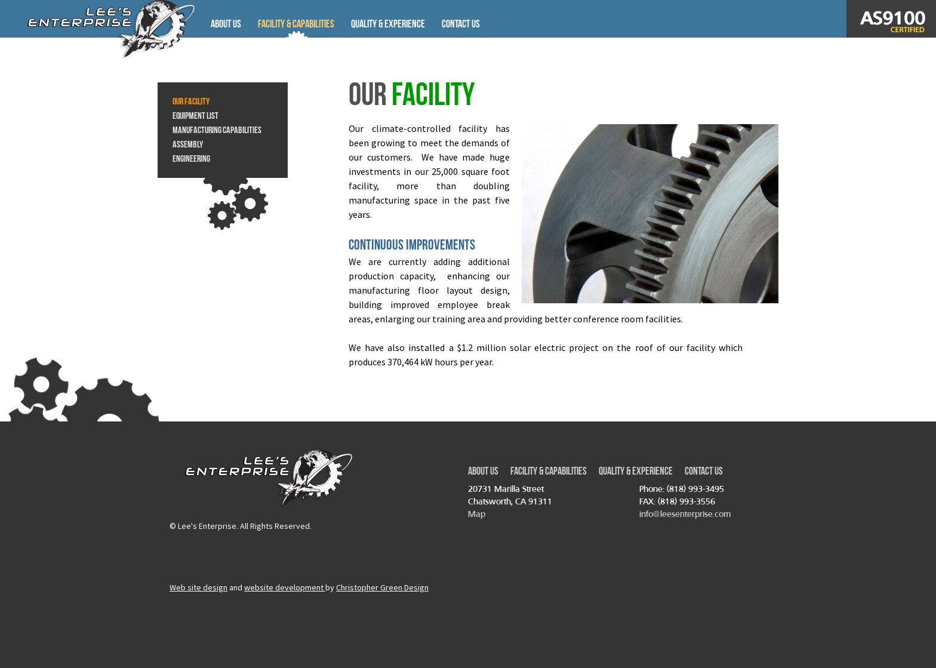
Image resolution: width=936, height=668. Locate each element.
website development (284, 587)
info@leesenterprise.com (685, 513)
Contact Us (461, 24)
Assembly (188, 144)
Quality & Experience (388, 24)
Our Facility (191, 101)
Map (476, 513)
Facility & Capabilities (296, 24)
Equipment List (195, 115)
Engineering (191, 158)
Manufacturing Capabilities (217, 130)
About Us (226, 24)
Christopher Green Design (382, 587)
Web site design (198, 587)
